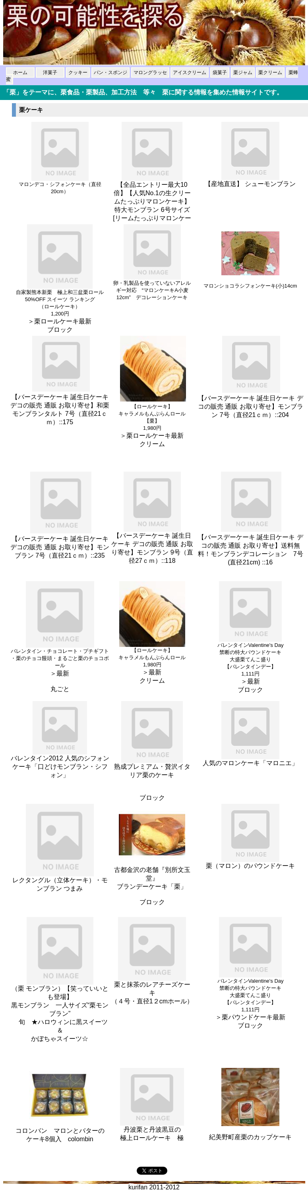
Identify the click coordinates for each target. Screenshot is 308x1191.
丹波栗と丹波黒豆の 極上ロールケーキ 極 (152, 1130)
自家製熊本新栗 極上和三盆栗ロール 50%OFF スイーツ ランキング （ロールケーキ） (60, 299)
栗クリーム (270, 72)
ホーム (20, 72)
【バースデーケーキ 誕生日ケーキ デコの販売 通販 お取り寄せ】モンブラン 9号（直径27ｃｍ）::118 (152, 552)
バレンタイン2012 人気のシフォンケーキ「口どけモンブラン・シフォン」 (60, 763)
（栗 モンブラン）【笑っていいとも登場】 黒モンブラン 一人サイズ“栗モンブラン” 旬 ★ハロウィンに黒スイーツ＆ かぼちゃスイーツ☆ (59, 1010)
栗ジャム (242, 72)
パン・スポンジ (110, 72)
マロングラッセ (150, 72)
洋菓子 (50, 72)
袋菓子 (220, 72)
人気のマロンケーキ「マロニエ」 (250, 760)
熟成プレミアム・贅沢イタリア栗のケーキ (152, 767)
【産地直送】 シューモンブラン (250, 180)
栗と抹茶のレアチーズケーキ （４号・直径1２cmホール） (152, 990)
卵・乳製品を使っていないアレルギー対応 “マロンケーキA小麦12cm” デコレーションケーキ (152, 287)
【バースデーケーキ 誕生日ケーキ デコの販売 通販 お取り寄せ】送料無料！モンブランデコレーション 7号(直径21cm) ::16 (250, 546)
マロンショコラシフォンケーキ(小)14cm (250, 283)
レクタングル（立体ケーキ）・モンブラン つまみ (60, 881)
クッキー (77, 72)
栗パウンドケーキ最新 (254, 1017)
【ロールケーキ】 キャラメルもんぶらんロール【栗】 (152, 414)
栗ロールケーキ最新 (63, 321)
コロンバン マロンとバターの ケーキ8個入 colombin (60, 1131)
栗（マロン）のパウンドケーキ (250, 862)
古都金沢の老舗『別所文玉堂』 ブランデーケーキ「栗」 (152, 875)
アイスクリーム (189, 72)
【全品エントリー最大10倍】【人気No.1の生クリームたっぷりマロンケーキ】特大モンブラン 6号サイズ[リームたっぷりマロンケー (152, 198)
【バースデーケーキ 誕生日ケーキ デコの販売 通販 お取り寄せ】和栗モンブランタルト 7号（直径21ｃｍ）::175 (59, 405)
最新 (63, 673)
